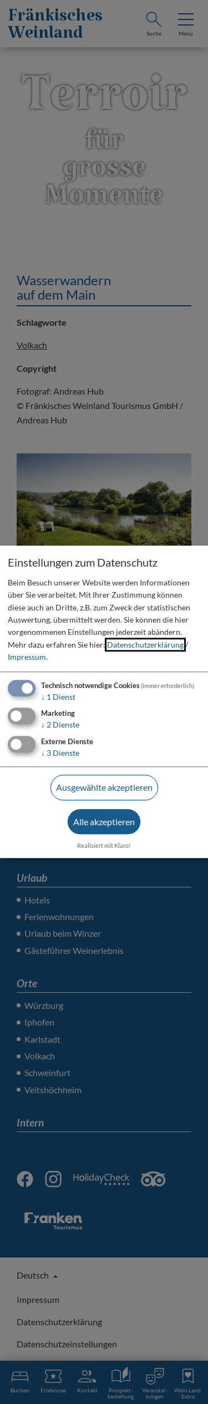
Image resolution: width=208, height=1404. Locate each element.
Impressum (27, 656)
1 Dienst (58, 696)
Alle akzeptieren (104, 821)
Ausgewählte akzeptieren (104, 787)
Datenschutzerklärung (145, 644)
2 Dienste (60, 725)
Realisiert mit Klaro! (104, 845)
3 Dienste (60, 752)
